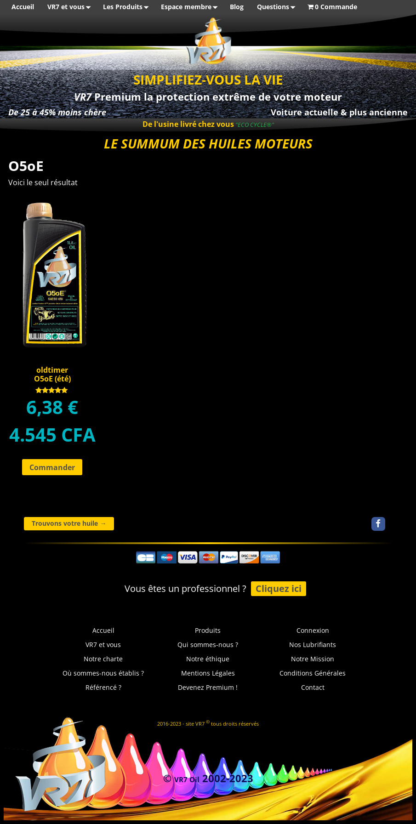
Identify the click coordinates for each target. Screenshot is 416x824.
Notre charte (103, 658)
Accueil (22, 6)
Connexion (312, 630)
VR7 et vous (70, 7)
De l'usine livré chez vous (188, 124)
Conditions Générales (312, 673)
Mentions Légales (208, 673)
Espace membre (191, 7)
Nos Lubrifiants (312, 644)
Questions (278, 7)
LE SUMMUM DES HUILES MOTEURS (208, 143)
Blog (237, 6)
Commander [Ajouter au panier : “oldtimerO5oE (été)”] (52, 467)
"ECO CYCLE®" (254, 124)
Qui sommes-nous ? (207, 644)
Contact (313, 687)
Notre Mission (312, 658)
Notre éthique (207, 658)
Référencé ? (103, 687)
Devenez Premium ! (208, 687)
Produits (208, 630)
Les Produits (127, 7)
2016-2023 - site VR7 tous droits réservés (208, 723)
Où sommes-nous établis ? (103, 673)
